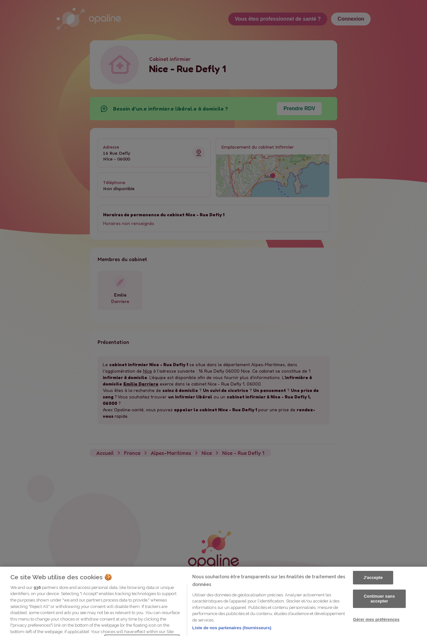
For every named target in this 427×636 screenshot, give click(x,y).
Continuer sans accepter (379, 617)
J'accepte (373, 596)
